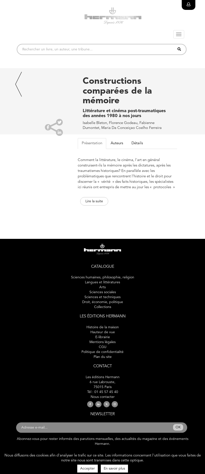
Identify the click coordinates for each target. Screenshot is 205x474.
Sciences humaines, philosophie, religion (102, 277)
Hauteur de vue (102, 332)
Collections (102, 307)
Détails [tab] (137, 143)
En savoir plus (114, 468)
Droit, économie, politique (102, 302)
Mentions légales (102, 342)
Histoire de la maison (102, 327)
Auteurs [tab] (117, 143)
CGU (102, 347)
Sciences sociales (102, 292)
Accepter (87, 468)
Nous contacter (103, 397)
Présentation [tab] (92, 143)
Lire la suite (94, 201)
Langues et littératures (102, 282)
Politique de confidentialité (102, 352)
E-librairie (102, 337)
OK (178, 427)
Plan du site (103, 357)
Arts (102, 287)
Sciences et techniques (102, 297)
